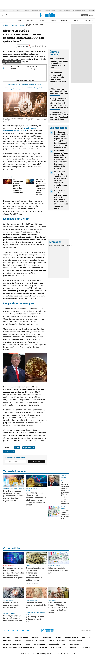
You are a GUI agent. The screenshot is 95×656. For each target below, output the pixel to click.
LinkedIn (18, 630)
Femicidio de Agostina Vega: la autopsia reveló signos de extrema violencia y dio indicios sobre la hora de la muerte (61, 160)
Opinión (76, 20)
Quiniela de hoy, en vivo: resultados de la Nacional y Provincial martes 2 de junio (59, 115)
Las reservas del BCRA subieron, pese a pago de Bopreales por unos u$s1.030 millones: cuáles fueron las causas (61, 199)
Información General (12, 644)
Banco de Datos (71, 637)
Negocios (64, 20)
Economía (29, 20)
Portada (6, 637)
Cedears (70, 245)
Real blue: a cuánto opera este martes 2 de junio (36, 605)
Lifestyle (29, 641)
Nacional (40, 641)
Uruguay (87, 20)
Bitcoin (22, 25)
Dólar (19, 20)
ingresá (91, 15)
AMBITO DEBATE (65, 654)
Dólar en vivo (16, 10)
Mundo (51, 641)
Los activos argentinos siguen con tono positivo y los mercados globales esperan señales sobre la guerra (13, 573)
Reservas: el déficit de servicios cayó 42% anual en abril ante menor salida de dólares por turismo (60, 179)
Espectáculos (39, 644)
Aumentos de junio (50, 10)
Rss (63, 644)
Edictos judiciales (58, 647)
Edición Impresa (75, 641)
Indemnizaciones (36, 10)
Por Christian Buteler (32, 583)
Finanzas (42, 20)
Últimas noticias (21, 637)
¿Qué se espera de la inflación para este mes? (35, 619)
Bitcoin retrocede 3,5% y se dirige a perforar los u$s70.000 (24, 84)
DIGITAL (27, 654)
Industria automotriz (64, 10)
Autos (27, 644)
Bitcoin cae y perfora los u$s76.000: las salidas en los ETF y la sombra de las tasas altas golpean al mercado (41, 187)
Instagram (13, 630)
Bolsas (57, 245)
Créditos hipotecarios (79, 10)
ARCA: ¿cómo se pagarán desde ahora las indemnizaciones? (59, 91)
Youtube (23, 630)
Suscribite (36, 461)
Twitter (4, 630)
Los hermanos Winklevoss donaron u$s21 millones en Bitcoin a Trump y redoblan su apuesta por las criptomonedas (66, 493)
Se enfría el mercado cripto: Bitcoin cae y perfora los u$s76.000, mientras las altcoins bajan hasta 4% (13, 496)
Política (53, 20)
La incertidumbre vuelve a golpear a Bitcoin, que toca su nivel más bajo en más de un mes (18, 186)
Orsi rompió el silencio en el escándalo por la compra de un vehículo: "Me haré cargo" (58, 78)
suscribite (84, 15)
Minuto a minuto (9, 565)
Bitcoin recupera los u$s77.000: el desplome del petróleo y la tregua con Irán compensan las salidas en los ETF (36, 499)
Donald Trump (9, 451)
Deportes (61, 641)
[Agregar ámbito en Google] (23, 46)
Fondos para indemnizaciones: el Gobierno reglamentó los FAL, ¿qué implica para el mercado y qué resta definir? (62, 140)
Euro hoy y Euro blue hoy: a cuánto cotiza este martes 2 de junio (12, 618)
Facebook (8, 630)
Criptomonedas (28, 448)
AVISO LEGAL (42, 647)
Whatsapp (28, 630)
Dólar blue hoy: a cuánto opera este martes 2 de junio (11, 605)
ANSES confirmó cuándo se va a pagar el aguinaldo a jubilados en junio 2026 (59, 63)
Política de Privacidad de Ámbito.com (18, 647)
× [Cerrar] (19, 61)
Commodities (63, 245)
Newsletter (90, 20)
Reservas (26, 10)
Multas (73, 647)
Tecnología (54, 644)
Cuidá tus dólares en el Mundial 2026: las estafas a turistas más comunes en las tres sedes (58, 608)
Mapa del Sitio (75, 644)
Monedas (52, 245)
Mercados (86, 637)
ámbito (5, 25)
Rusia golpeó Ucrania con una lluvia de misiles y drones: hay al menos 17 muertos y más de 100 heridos (59, 103)
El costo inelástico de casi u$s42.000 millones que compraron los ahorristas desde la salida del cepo (35, 574)
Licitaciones (85, 647)
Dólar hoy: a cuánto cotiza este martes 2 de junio (65, 514)
